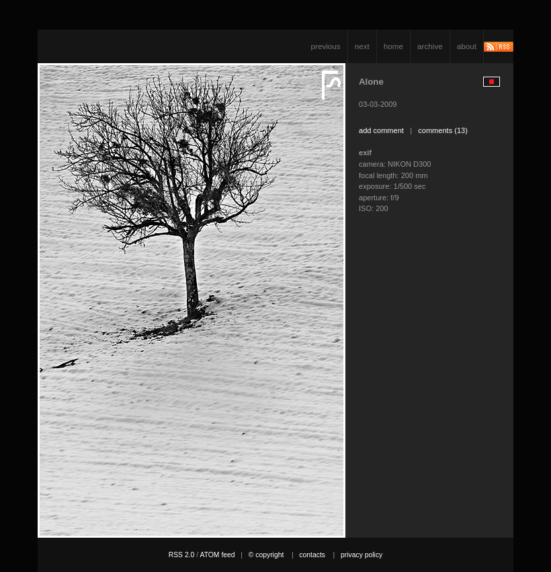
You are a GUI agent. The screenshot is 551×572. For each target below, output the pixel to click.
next (362, 46)
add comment (381, 130)
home (393, 46)
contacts (312, 555)
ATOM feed (217, 555)
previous (326, 46)
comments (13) (443, 130)
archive (430, 46)
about (466, 46)
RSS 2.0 (182, 555)
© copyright (266, 555)
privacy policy (361, 555)
